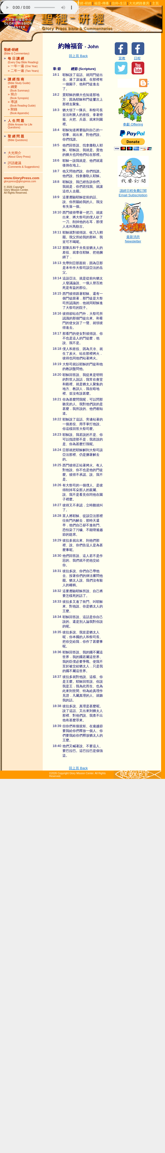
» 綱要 (18, 88)
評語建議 (23, 164)
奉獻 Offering (133, 122)
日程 (137, 58)
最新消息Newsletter (133, 237)
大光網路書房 (139, 3)
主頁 (155, 3)
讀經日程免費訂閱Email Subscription (133, 191)
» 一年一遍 (23, 66)
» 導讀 (21, 103)
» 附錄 (18, 111)
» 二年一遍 (23, 71)
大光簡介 (19, 154)
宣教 (122, 58)
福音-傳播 (101, 3)
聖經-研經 (84, 3)
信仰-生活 (119, 3)
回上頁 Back (78, 56)
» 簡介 (18, 96)
